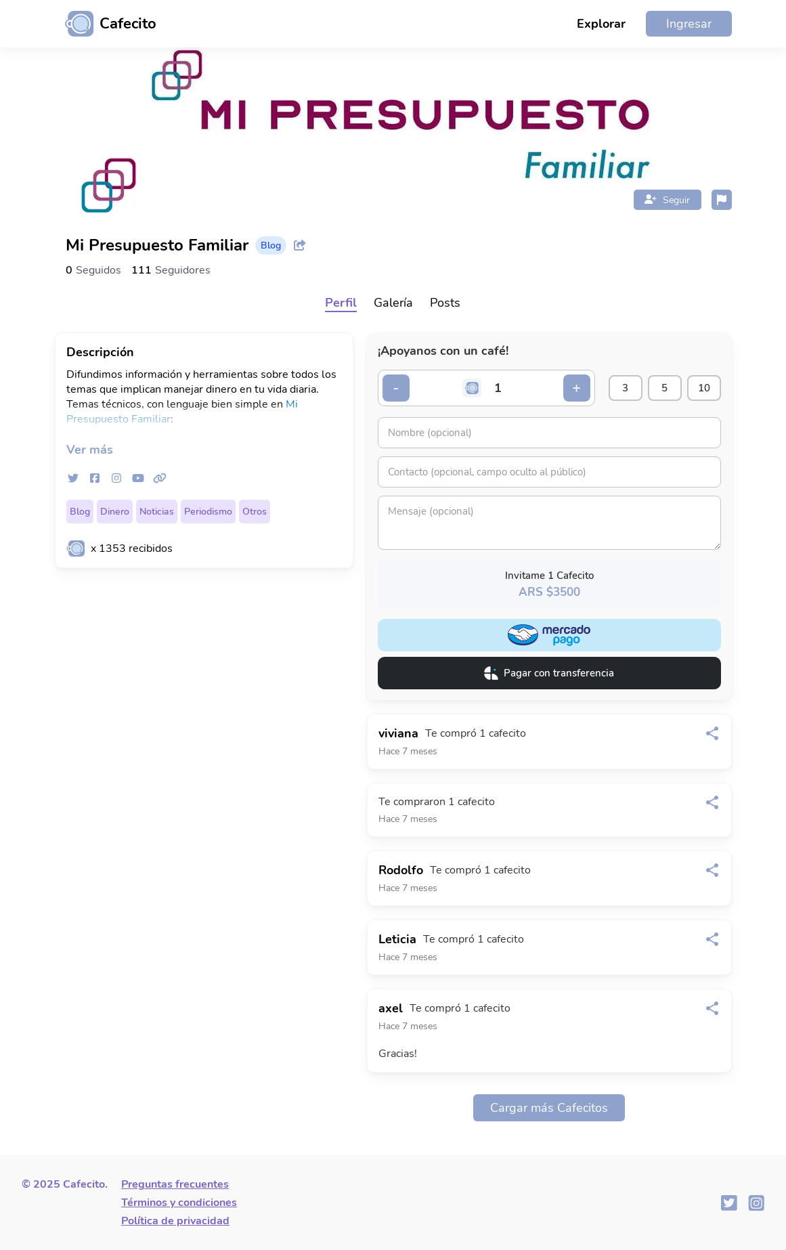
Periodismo (208, 511)
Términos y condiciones (179, 1202)
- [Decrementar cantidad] (396, 388)
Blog (80, 511)
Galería (393, 303)
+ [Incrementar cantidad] (576, 388)
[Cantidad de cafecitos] (497, 388)
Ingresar (689, 24)
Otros (254, 511)
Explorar (601, 24)
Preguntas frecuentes (175, 1184)
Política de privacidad (175, 1220)
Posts (445, 303)
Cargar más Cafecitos (549, 1108)
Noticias (156, 511)
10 (704, 388)
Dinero (114, 511)
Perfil (341, 303)
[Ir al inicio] (105, 24)
